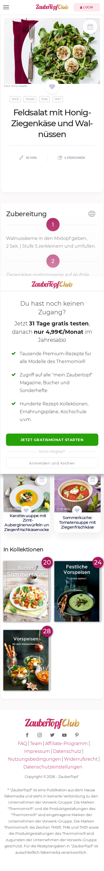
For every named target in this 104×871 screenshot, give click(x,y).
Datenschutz (67, 751)
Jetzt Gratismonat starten (52, 439)
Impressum (37, 751)
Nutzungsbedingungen (34, 759)
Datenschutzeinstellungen (52, 767)
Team (36, 743)
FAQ (22, 743)
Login (86, 7)
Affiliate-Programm (66, 743)
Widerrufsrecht (81, 759)
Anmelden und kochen (52, 463)
